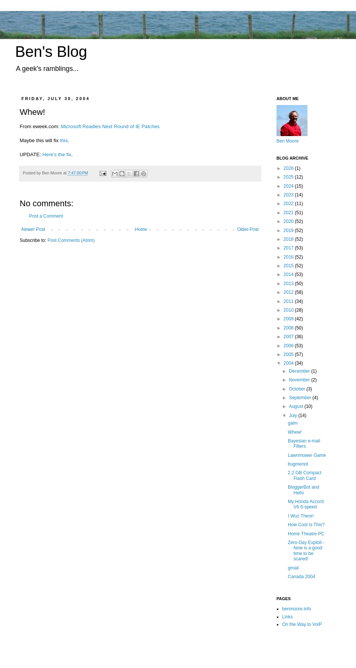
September (300, 397)
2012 (289, 292)
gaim (293, 423)
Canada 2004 (301, 576)
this (64, 140)
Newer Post (33, 229)
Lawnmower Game (307, 455)
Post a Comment (46, 216)
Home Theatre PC (306, 533)
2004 (289, 363)
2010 (289, 310)
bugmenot (298, 464)
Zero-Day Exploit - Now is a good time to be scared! (306, 550)
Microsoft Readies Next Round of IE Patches (110, 126)
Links (287, 616)
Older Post (248, 229)
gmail (293, 568)
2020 (289, 221)
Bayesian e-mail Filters (304, 443)
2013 (289, 283)
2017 (289, 248)
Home (141, 229)
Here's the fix (57, 154)
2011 (289, 301)
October (297, 389)
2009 (289, 318)
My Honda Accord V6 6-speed (306, 504)
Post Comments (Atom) (71, 240)
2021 (289, 212)
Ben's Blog (51, 51)
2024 (289, 186)
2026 (289, 168)
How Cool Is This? (306, 524)
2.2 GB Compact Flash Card (305, 475)
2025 (289, 177)
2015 (289, 265)
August (296, 406)
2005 (289, 354)
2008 (289, 328)
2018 (289, 239)
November (300, 380)
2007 (289, 336)
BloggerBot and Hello (303, 490)
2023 (289, 195)
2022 (289, 203)
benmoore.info (296, 609)
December (300, 371)
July (293, 415)
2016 (289, 257)
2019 (289, 230)
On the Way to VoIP (302, 624)
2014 (289, 274)
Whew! (295, 432)
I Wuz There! (301, 516)
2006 (289, 345)
